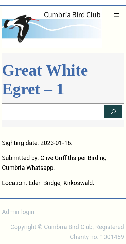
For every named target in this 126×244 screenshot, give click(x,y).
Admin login (18, 211)
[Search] (113, 111)
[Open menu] (117, 15)
